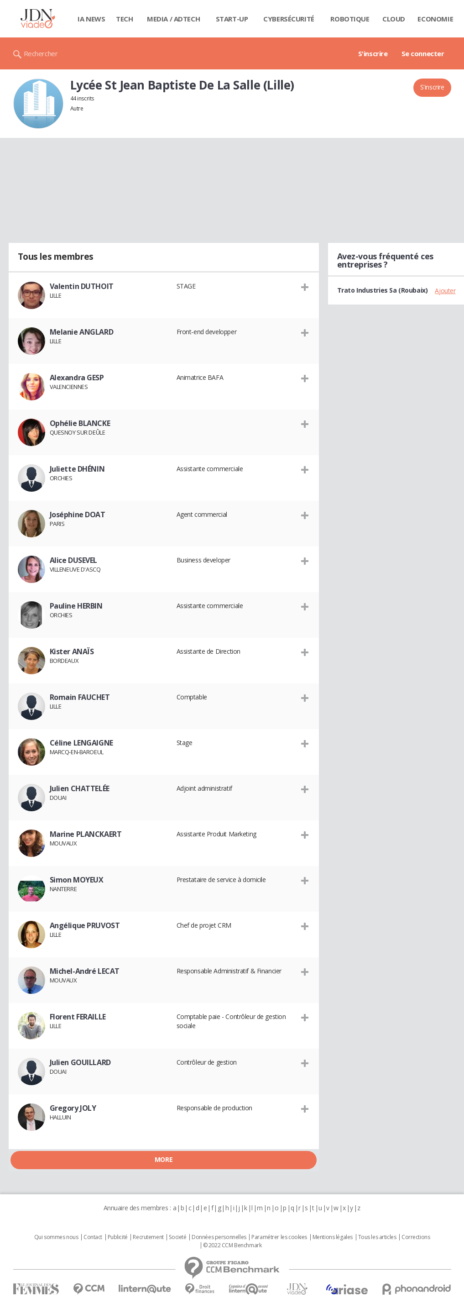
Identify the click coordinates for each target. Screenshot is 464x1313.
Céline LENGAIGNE (81, 743)
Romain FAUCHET (80, 697)
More (163, 1159)
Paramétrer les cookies (279, 1237)
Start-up (232, 18)
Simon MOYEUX (77, 880)
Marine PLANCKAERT (86, 834)
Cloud (393, 18)
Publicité (118, 1237)
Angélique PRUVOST (85, 925)
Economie (435, 18)
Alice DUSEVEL (74, 560)
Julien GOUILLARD (80, 1062)
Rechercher (41, 53)
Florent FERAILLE (78, 1017)
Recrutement (148, 1237)
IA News (91, 18)
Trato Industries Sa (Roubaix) (382, 290)
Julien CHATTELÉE (79, 788)
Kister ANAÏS (72, 651)
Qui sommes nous (56, 1237)
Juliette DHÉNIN (77, 469)
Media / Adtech (173, 18)
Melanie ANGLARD (82, 332)
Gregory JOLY (73, 1108)
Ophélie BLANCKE (80, 423)
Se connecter (422, 53)
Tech (124, 18)
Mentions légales (333, 1237)
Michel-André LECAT (85, 971)
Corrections (415, 1237)
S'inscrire (373, 53)
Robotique (349, 18)
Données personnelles (219, 1237)
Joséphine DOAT (77, 514)
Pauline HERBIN (76, 606)
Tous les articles (377, 1237)
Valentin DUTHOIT (82, 286)
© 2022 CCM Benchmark (232, 1245)
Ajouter (445, 290)
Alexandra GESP (77, 378)
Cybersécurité (288, 18)
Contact (92, 1237)
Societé (177, 1237)
